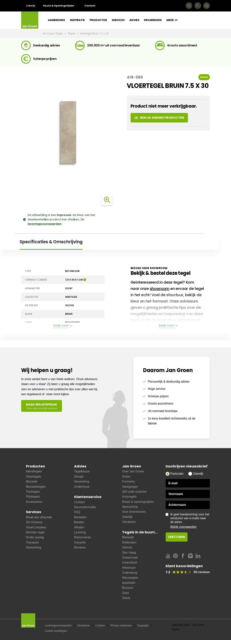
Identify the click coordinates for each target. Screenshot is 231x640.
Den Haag (129, 552)
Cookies (100, 625)
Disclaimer (83, 625)
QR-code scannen (134, 491)
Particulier (177, 473)
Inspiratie (77, 20)
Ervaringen (153, 20)
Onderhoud (81, 486)
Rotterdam (129, 542)
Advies (134, 20)
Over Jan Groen (133, 471)
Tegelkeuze (82, 471)
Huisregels (129, 496)
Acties (126, 476)
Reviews (80, 547)
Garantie (80, 542)
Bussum (127, 587)
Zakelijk (30, 5)
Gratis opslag (35, 537)
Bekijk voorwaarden (183, 526)
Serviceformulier (85, 507)
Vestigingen (130, 486)
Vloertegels (33, 476)
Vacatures (129, 521)
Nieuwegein (130, 577)
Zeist (125, 593)
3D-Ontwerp (34, 522)
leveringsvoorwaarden (44, 224)
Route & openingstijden (138, 501)
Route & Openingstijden (58, 5)
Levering (80, 532)
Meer (172, 20)
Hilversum (129, 567)
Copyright (143, 625)
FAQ (77, 512)
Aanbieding (56, 20)
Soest (126, 597)
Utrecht (127, 547)
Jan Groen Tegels (53, 33)
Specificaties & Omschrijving (51, 242)
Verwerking (33, 547)
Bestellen (80, 517)
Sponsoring (130, 506)
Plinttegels (33, 496)
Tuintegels (33, 491)
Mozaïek (31, 481)
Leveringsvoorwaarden (58, 625)
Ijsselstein (129, 582)
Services (118, 20)
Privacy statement (121, 625)
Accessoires (34, 501)
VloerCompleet (36, 527)
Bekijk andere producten (159, 117)
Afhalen (79, 527)
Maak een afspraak (39, 517)
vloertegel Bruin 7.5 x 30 (94, 33)
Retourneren (82, 537)
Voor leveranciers (134, 511)
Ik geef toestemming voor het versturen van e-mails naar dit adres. (190, 521)
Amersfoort (129, 562)
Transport (32, 542)
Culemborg (129, 572)
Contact (89, 5)
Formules (128, 481)
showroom (160, 288)
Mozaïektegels (36, 486)
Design (79, 476)
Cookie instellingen (56, 630)
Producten (98, 20)
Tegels (72, 33)
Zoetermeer (130, 557)
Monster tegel (35, 532)
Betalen (79, 522)
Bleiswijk (128, 537)
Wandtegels (34, 471)
